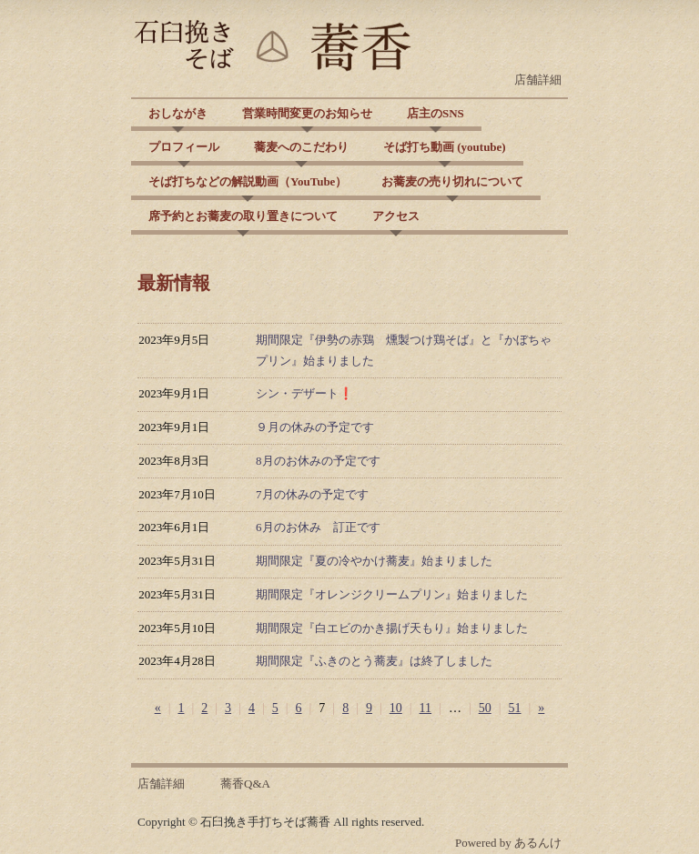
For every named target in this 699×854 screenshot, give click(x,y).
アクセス (396, 216)
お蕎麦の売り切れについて (452, 181)
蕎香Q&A (245, 783)
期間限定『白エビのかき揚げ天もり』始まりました (392, 628)
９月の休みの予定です (315, 427)
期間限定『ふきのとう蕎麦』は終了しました (374, 661)
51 (515, 708)
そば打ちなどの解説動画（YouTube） (247, 181)
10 (396, 708)
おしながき (178, 113)
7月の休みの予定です (312, 494)
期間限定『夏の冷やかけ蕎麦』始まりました (374, 561)
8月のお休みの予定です (318, 460)
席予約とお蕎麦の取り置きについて (243, 216)
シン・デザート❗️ (304, 393)
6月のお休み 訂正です (318, 527)
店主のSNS (435, 113)
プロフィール (183, 147)
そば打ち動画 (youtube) (444, 147)
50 (485, 708)
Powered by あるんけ (508, 842)
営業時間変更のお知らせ (307, 113)
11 (425, 708)
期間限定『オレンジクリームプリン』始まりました (392, 594)
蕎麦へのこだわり (301, 147)
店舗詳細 (538, 79)
